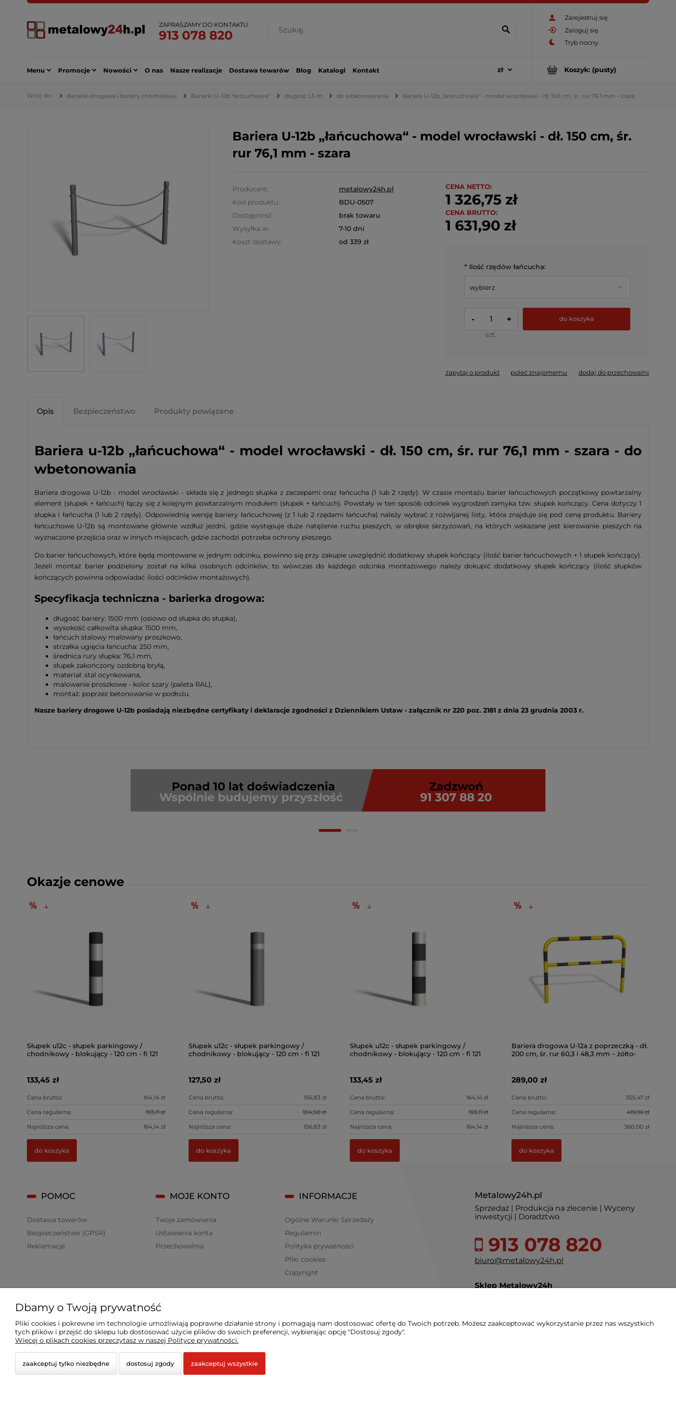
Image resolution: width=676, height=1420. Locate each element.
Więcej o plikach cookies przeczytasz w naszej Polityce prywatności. (127, 1340)
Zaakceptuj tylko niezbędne (66, 1363)
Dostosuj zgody (150, 1363)
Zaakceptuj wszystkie (224, 1363)
